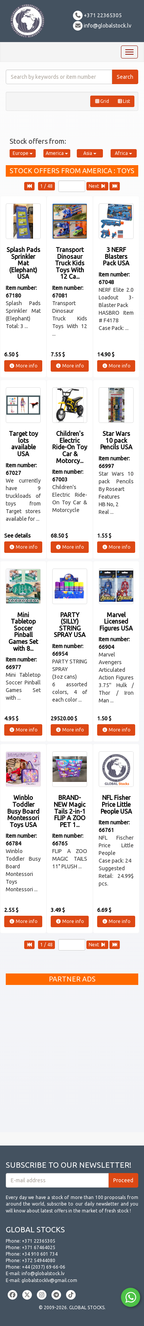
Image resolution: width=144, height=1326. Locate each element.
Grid (101, 101)
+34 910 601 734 (40, 1253)
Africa (123, 153)
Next (97, 186)
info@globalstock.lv (102, 26)
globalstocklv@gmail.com (49, 1280)
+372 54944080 (38, 1260)
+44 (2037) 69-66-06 (43, 1266)
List (123, 101)
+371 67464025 (38, 1247)
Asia (89, 153)
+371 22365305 (97, 15)
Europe (23, 153)
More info (23, 365)
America (57, 153)
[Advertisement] (72, 1060)
